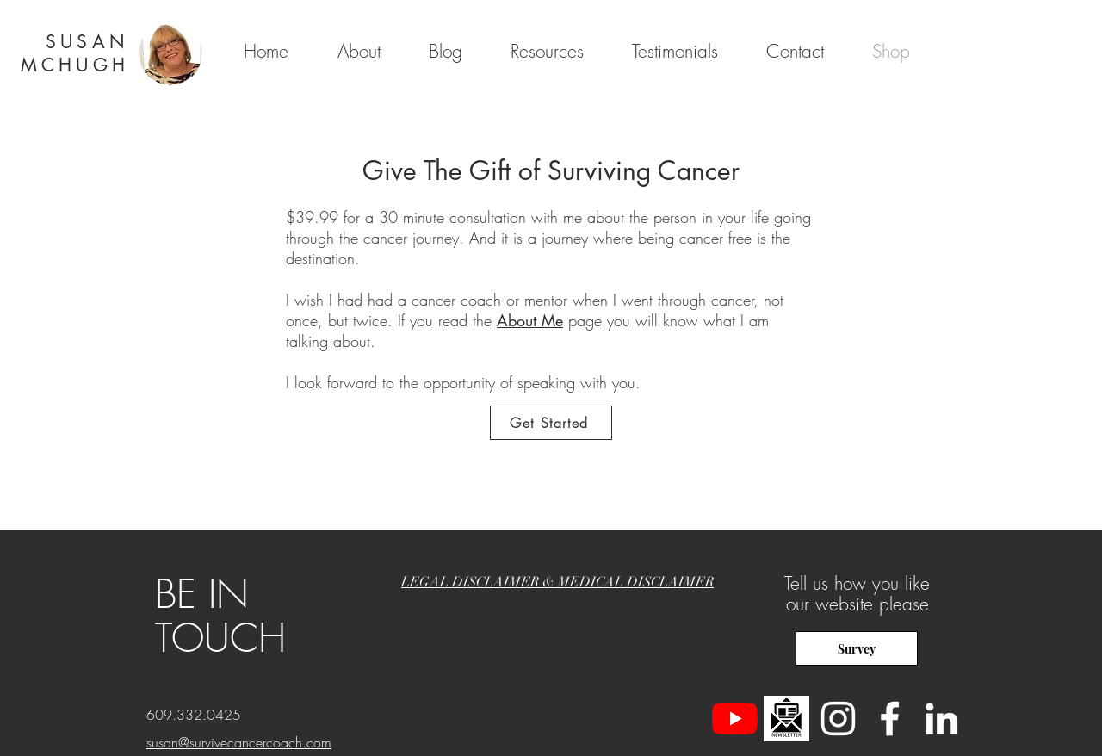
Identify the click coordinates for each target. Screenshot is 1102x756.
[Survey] (857, 648)
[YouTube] (735, 718)
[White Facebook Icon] (890, 718)
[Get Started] (551, 423)
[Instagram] (838, 718)
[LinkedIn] (941, 718)
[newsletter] (786, 718)
